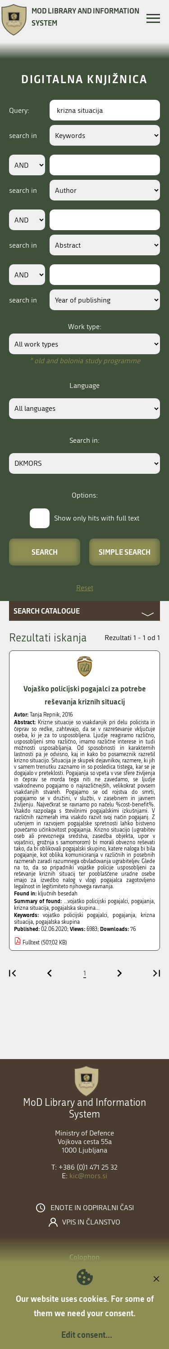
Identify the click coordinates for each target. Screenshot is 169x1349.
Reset (84, 587)
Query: (19, 110)
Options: (85, 495)
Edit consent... (86, 1334)
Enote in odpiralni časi (92, 1207)
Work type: (84, 326)
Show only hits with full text (96, 518)
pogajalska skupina (58, 922)
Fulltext (31, 942)
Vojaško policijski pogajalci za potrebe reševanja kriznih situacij (84, 695)
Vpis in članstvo (91, 1222)
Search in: (84, 440)
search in (23, 135)
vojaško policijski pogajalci (75, 915)
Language (84, 385)
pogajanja (124, 915)
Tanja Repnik (44, 715)
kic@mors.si (88, 1175)
